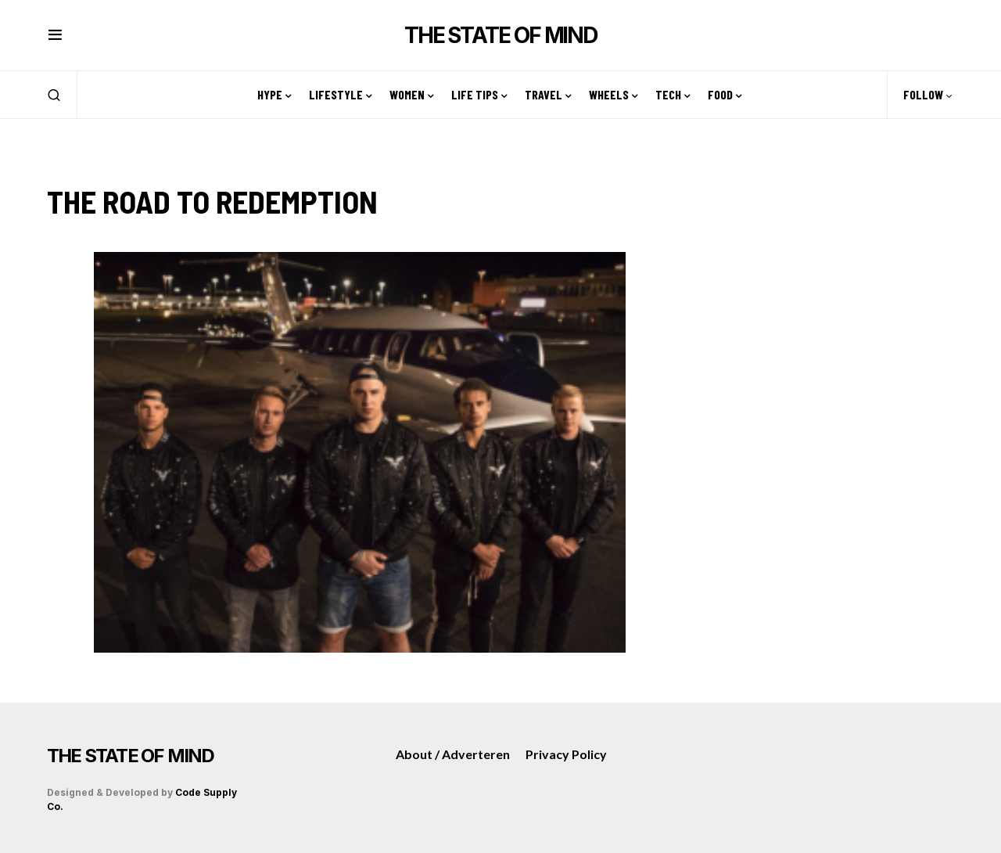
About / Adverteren (453, 754)
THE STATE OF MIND (500, 35)
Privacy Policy (566, 754)
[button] (55, 35)
